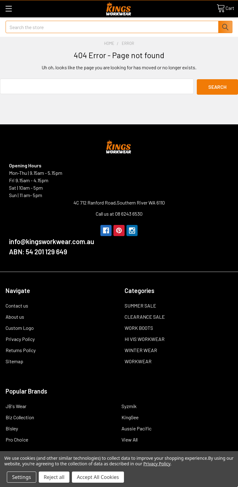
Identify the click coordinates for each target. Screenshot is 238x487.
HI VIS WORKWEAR (145, 338)
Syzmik (129, 405)
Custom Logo (20, 327)
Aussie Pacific (136, 428)
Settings (21, 477)
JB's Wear (16, 405)
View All (129, 439)
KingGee (130, 417)
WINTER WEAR (141, 349)
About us (15, 316)
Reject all (54, 477)
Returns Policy (21, 349)
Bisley (12, 428)
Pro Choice (17, 439)
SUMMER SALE (140, 305)
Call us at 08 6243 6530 (119, 213)
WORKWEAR (138, 361)
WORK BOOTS (139, 327)
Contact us (17, 305)
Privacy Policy (20, 338)
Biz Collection (20, 417)
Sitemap (14, 361)
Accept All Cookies (98, 477)
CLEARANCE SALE (145, 316)
